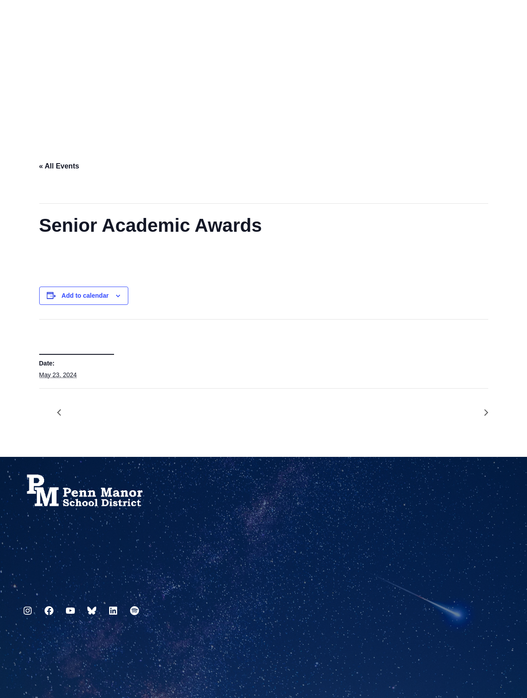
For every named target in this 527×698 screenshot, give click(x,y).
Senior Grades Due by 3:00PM (63, 413)
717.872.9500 (22, 590)
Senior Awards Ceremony (481, 413)
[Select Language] (498, 19)
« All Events (59, 166)
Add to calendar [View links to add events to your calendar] (85, 295)
